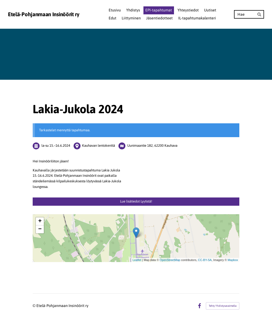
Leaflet (137, 260)
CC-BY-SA (205, 260)
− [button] (40, 229)
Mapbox (233, 260)
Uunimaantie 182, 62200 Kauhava (152, 146)
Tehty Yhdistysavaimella (222, 305)
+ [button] (40, 221)
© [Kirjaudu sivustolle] (34, 306)
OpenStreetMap (170, 260)
